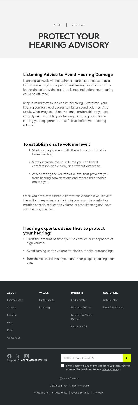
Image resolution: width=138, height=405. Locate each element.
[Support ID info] (45, 360)
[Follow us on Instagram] (26, 356)
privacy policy (110, 369)
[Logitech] (69, 5)
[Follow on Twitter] (18, 356)
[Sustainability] (46, 300)
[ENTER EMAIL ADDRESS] (92, 358)
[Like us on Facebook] (9, 356)
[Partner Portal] (79, 326)
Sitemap (98, 392)
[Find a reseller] (78, 300)
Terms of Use (40, 392)
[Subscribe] (127, 358)
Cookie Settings (80, 392)
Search (129, 4)
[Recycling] (44, 307)
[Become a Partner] (81, 307)
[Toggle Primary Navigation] (8, 4)
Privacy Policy (59, 392)
